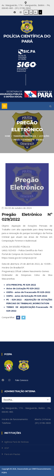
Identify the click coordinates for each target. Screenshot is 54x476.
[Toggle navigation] (4, 106)
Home (7, 136)
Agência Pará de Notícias (16, 441)
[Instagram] (9, 380)
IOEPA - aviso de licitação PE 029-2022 (26, 295)
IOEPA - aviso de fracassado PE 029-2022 (28, 292)
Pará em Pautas (12, 454)
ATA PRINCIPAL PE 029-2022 (21, 284)
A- (36, 12)
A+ (26, 12)
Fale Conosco (21, 380)
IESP (6, 448)
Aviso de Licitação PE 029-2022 (22, 288)
